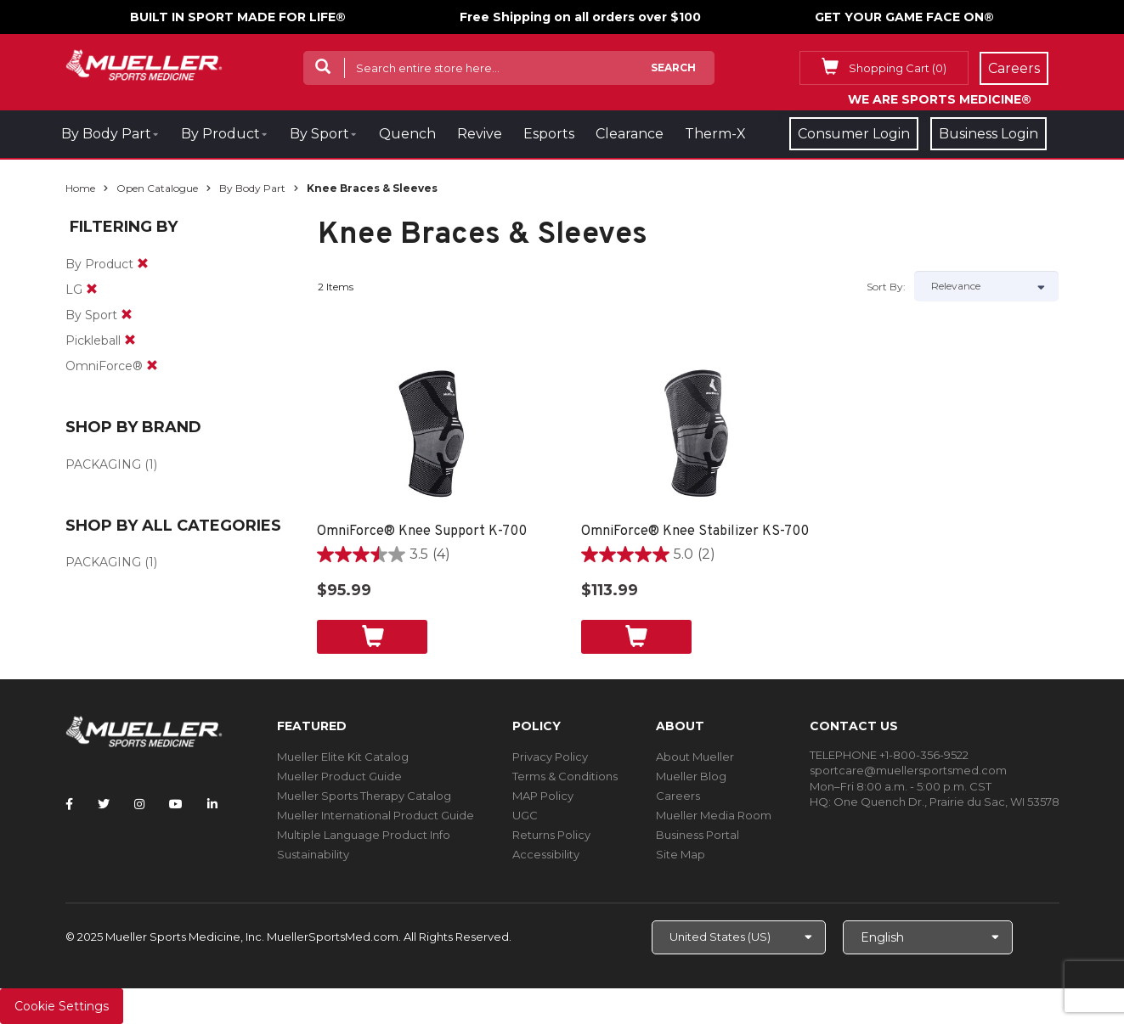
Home (80, 188)
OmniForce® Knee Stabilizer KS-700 (695, 531)
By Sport (319, 134)
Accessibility (545, 854)
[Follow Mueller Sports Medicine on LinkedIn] (212, 804)
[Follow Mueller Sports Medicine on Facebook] (69, 804)
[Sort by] (986, 286)
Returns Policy (551, 834)
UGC (525, 815)
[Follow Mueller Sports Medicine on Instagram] (139, 804)
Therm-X (715, 134)
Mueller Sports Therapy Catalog (364, 795)
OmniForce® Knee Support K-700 (422, 531)
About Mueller (695, 756)
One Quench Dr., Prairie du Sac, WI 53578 (946, 801)
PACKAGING (103, 464)
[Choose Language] (928, 937)
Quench (407, 134)
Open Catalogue (157, 188)
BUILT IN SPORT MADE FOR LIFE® (238, 17)
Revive (479, 134)
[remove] (143, 264)
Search (673, 67)
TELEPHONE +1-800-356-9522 (889, 755)
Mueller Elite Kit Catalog (343, 756)
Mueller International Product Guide (375, 815)
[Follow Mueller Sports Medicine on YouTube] (176, 804)
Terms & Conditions (565, 776)
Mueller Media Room (713, 815)
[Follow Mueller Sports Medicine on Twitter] (104, 804)
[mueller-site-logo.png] (144, 63)
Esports (548, 134)
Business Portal (697, 834)
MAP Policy (542, 795)
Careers (678, 795)
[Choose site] (739, 937)
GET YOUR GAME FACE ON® (904, 17)
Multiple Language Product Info (363, 834)
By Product (220, 134)
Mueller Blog (691, 776)
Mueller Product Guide (339, 776)
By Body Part (106, 134)
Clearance (630, 134)
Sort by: (886, 286)
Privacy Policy (550, 756)
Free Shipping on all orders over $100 (580, 17)
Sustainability (313, 854)
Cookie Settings (61, 1006)
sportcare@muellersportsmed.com (908, 770)
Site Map (680, 854)
